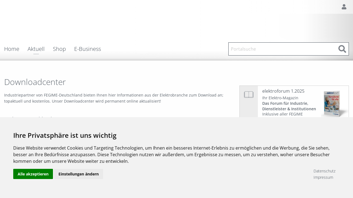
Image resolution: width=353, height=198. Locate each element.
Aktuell (36, 49)
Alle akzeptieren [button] (33, 174)
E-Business (87, 49)
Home (11, 49)
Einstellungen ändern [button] (78, 174)
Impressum (323, 177)
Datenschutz (324, 171)
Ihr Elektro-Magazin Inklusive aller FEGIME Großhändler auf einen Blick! (289, 108)
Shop (59, 49)
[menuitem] (16, 49)
